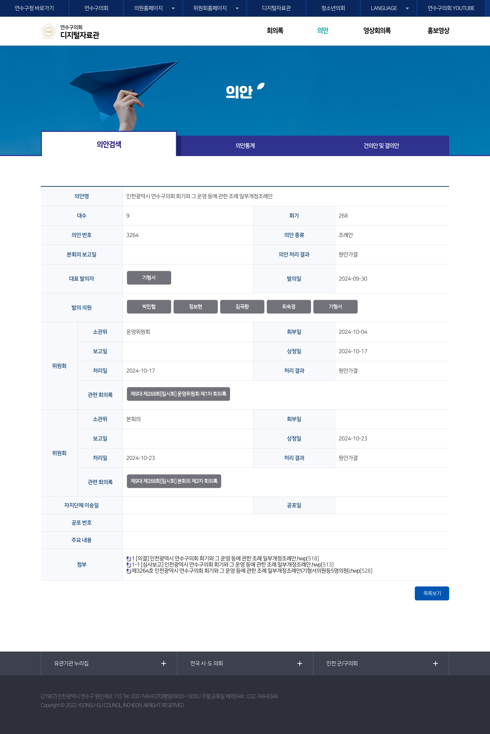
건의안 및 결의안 (381, 146)
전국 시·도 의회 (206, 663)
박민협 (149, 306)
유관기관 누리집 (71, 663)
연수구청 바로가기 (34, 8)
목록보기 (432, 593)
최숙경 (288, 306)
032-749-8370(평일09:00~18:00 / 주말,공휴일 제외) (183, 696)
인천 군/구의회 (342, 663)
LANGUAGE (384, 8)
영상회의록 (377, 30)
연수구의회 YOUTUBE (451, 8)
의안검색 (109, 144)
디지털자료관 (276, 8)
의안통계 (245, 146)
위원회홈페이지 (210, 8)
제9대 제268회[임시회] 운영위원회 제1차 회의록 (178, 394)
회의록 (275, 30)
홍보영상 (438, 30)
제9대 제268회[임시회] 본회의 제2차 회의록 (174, 481)
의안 (322, 30)
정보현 (195, 306)
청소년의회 (333, 8)
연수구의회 (96, 8)
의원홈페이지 (148, 8)
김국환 (242, 306)
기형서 (149, 277)
